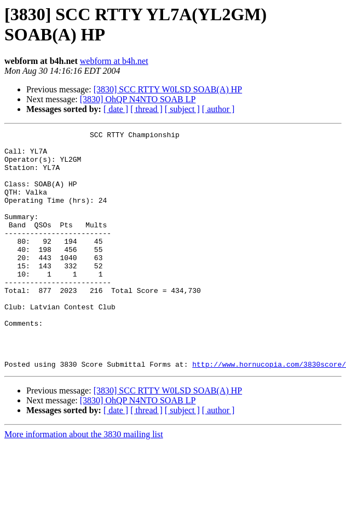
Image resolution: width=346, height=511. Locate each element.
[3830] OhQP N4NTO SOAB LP (138, 99)
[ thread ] (146, 109)
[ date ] (115, 109)
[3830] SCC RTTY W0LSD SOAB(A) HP (168, 89)
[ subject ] (182, 109)
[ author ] (218, 109)
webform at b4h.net (114, 61)
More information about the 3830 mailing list (83, 481)
